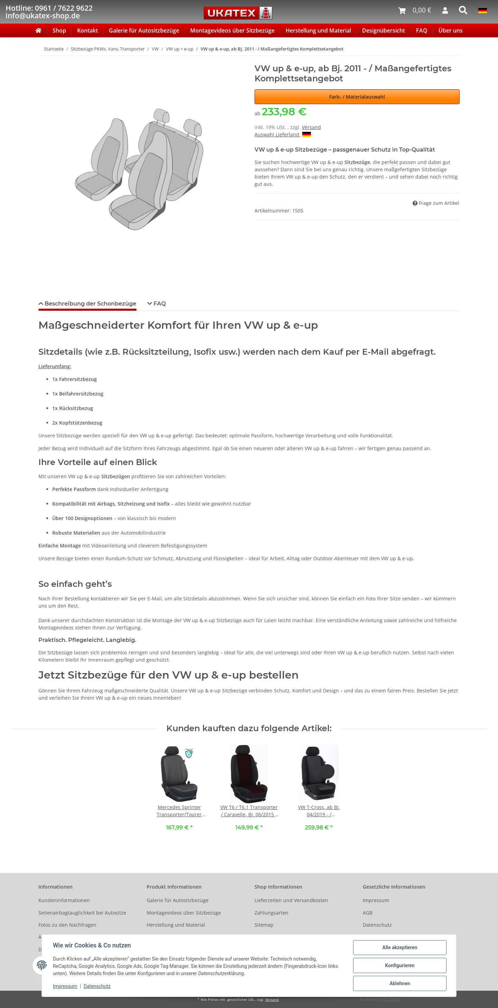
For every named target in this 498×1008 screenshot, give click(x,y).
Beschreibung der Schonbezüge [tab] (89, 303)
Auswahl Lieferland (283, 134)
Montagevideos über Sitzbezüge (232, 30)
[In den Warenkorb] (43, 60)
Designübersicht (383, 30)
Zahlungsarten (271, 912)
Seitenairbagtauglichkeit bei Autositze (82, 912)
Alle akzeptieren (399, 947)
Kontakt (87, 30)
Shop (59, 30)
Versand (311, 127)
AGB (367, 912)
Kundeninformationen (64, 900)
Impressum (376, 900)
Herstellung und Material (318, 30)
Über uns (451, 30)
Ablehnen (399, 983)
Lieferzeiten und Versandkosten (291, 900)
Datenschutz (377, 924)
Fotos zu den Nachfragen (67, 924)
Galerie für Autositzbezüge (144, 30)
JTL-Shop (392, 999)
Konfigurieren (399, 965)
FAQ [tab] (159, 303)
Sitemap (264, 924)
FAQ (421, 30)
